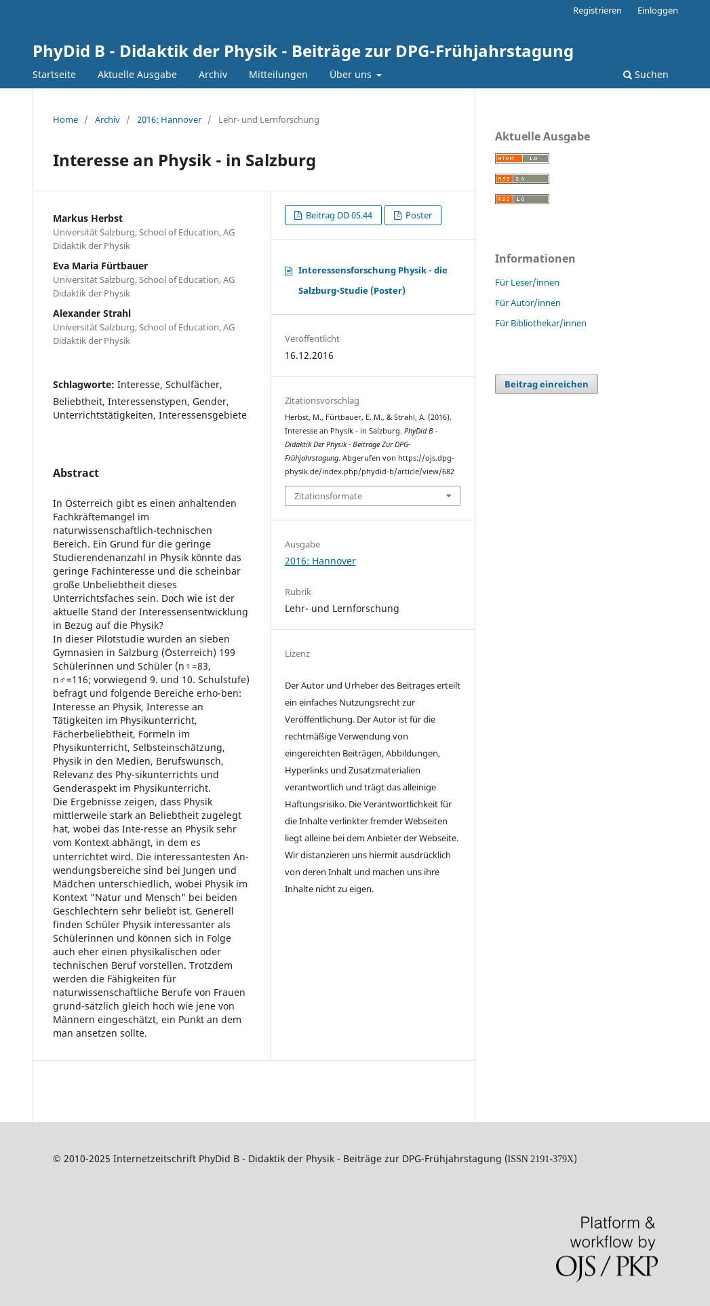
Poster (417, 215)
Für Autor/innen (528, 302)
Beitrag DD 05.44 (338, 215)
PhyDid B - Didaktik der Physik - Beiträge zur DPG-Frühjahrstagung (303, 50)
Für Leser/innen (527, 282)
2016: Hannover (169, 119)
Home (65, 119)
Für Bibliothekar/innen (541, 323)
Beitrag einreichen (547, 384)
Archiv (213, 74)
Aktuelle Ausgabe (137, 74)
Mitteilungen (278, 74)
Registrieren (597, 10)
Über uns (352, 74)
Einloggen (657, 10)
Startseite (54, 74)
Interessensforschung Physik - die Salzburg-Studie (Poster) (373, 280)
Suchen (646, 74)
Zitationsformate (328, 496)
